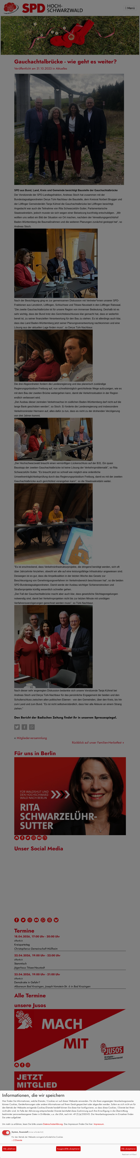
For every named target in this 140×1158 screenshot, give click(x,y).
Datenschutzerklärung (53, 1124)
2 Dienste (17, 1140)
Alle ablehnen (9, 1148)
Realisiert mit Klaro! (129, 1154)
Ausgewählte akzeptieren (68, 1148)
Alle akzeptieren (128, 1148)
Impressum (99, 1124)
